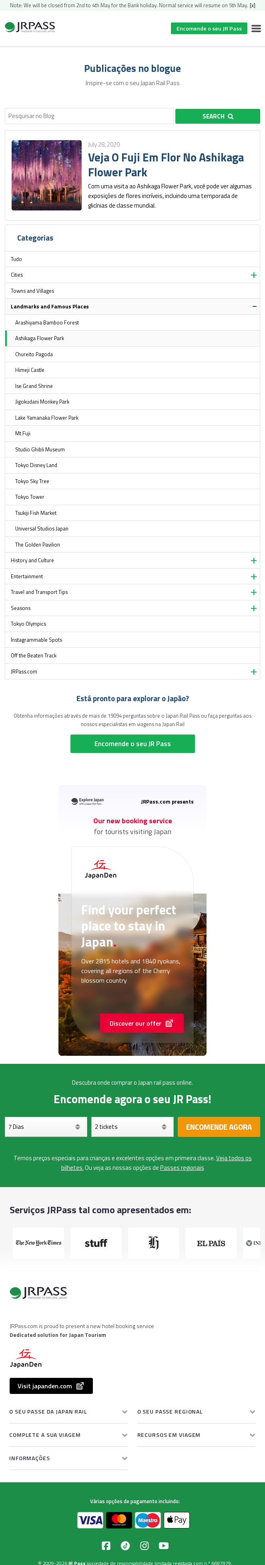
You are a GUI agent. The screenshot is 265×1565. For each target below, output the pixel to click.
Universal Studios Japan (41, 528)
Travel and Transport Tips (39, 592)
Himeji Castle (29, 370)
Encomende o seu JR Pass (209, 28)
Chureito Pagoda (34, 354)
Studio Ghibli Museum (40, 449)
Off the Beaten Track (33, 655)
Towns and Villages (32, 291)
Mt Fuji (22, 433)
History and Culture (32, 560)
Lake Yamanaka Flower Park (46, 418)
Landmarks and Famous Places (50, 306)
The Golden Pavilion (37, 545)
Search (218, 116)
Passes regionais (182, 1167)
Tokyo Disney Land (36, 465)
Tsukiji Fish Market (35, 513)
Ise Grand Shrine (34, 386)
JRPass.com (24, 671)
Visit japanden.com (51, 1386)
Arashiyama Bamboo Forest (47, 322)
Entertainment (27, 576)
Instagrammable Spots (36, 640)
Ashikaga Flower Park (39, 338)
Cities (17, 275)
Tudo (16, 259)
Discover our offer (142, 1023)
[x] (252, 5)
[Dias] (46, 1127)
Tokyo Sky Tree (32, 481)
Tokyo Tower (29, 497)
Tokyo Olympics (28, 624)
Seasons (20, 608)
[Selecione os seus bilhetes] (132, 1127)
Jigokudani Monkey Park (42, 402)
